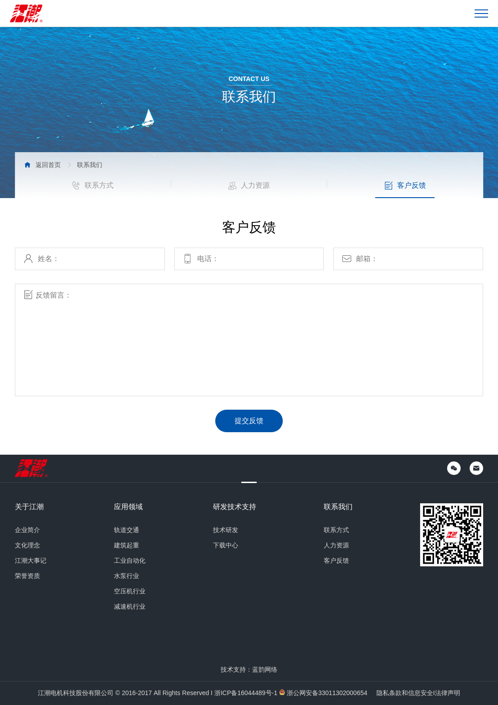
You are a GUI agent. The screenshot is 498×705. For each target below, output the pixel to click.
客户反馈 (405, 185)
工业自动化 (129, 560)
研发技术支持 (234, 507)
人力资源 (249, 185)
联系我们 (338, 507)
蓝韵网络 (264, 669)
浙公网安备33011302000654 (327, 692)
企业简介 (27, 529)
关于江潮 (29, 507)
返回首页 (48, 165)
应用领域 (128, 507)
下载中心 (225, 545)
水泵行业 (126, 575)
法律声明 (447, 692)
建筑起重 (126, 545)
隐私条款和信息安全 (404, 692)
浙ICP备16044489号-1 (245, 692)
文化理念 (27, 545)
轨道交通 (126, 529)
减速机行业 (129, 606)
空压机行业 (129, 591)
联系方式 (92, 185)
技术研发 (225, 529)
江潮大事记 (30, 560)
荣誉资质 (27, 575)
